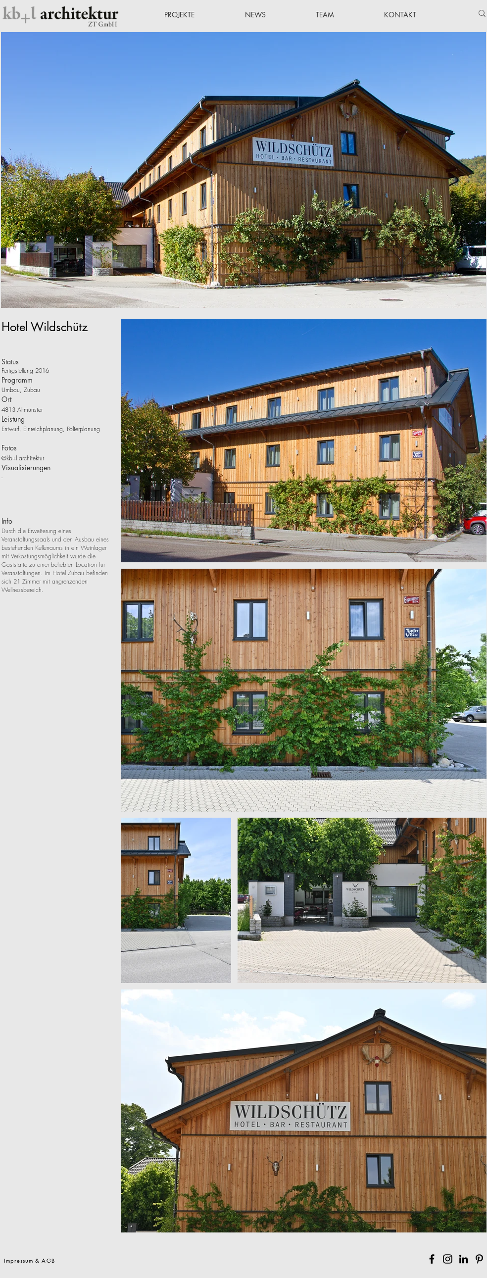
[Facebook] (432, 1259)
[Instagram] (447, 1259)
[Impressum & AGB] (30, 1260)
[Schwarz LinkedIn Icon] (463, 1259)
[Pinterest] (479, 1259)
